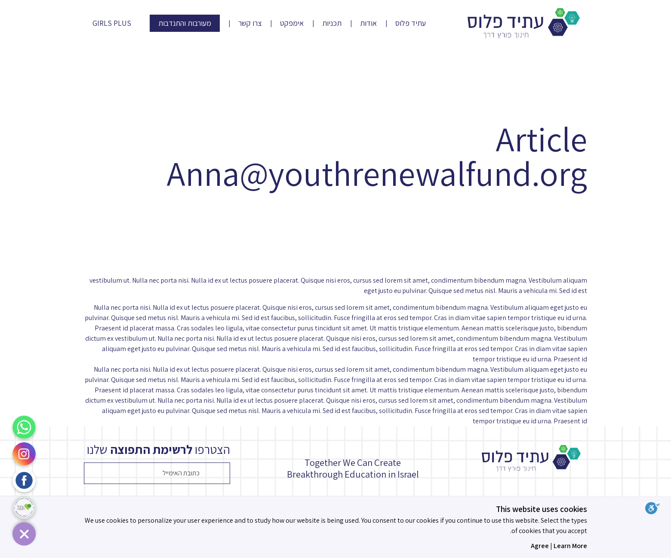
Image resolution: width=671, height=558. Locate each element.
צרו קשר (250, 23)
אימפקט (292, 23)
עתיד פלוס (410, 23)
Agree (540, 545)
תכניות (332, 23)
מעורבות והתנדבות (184, 23)
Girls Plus (111, 23)
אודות (368, 23)
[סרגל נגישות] (658, 509)
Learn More (570, 545)
